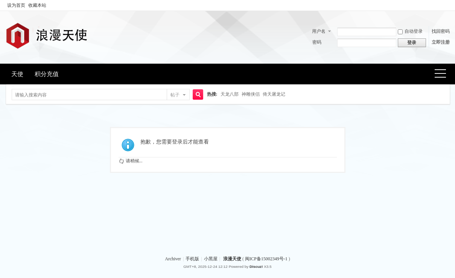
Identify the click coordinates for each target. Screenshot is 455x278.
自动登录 (410, 31)
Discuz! (256, 266)
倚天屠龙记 (274, 94)
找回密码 (441, 31)
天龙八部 (230, 94)
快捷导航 (443, 74)
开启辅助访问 (448, 5)
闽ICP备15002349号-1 (267, 258)
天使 (17, 74)
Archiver (173, 258)
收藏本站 (37, 5)
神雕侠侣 (251, 94)
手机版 (192, 258)
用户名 (319, 31)
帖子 (175, 95)
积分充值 (47, 74)
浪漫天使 (232, 258)
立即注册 (441, 42)
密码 (316, 42)
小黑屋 (211, 258)
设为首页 (16, 5)
